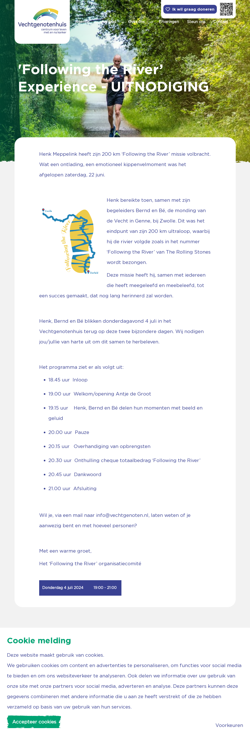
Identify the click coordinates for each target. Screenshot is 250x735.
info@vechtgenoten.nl (122, 515)
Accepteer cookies (34, 722)
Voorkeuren (229, 725)
